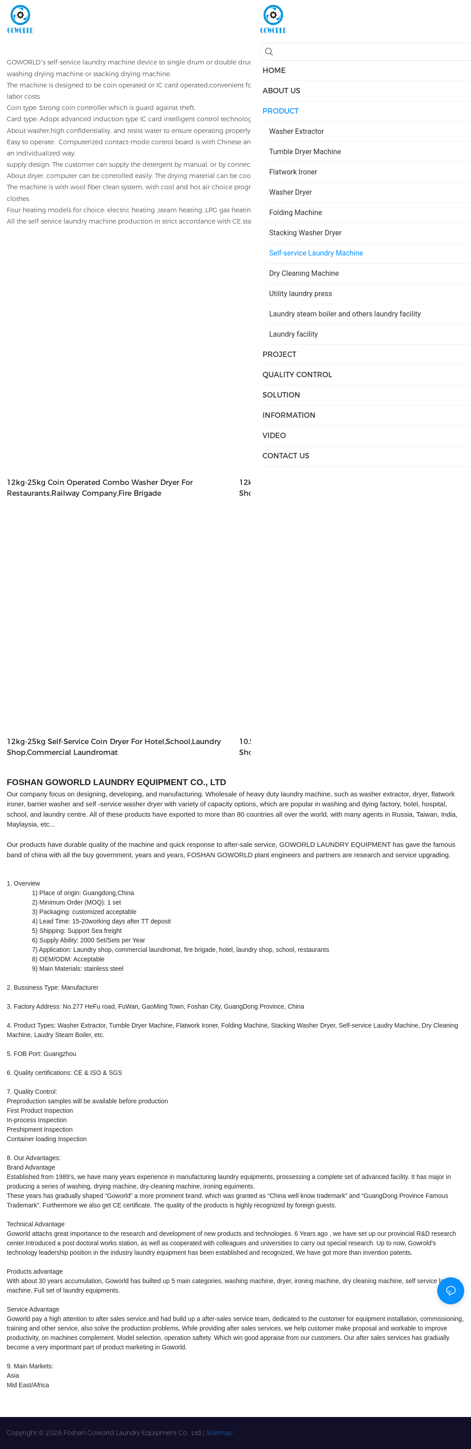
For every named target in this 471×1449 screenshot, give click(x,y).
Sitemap (219, 1433)
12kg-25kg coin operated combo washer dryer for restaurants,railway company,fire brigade (100, 488)
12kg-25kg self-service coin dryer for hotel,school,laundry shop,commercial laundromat (114, 747)
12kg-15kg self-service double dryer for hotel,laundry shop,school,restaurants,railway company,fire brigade (339, 488)
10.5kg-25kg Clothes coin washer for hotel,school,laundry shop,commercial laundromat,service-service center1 (346, 747)
